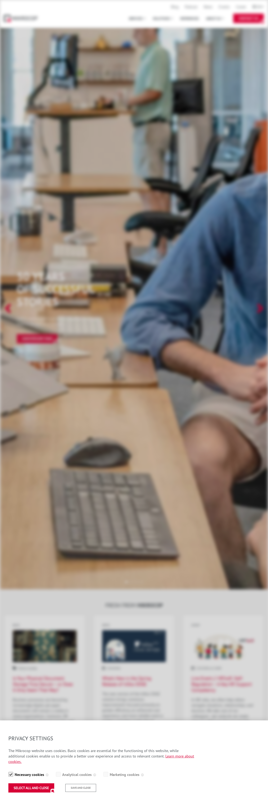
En (259, 6)
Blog (175, 6)
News (208, 6)
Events (224, 6)
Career (241, 6)
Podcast (191, 6)
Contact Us (248, 18)
